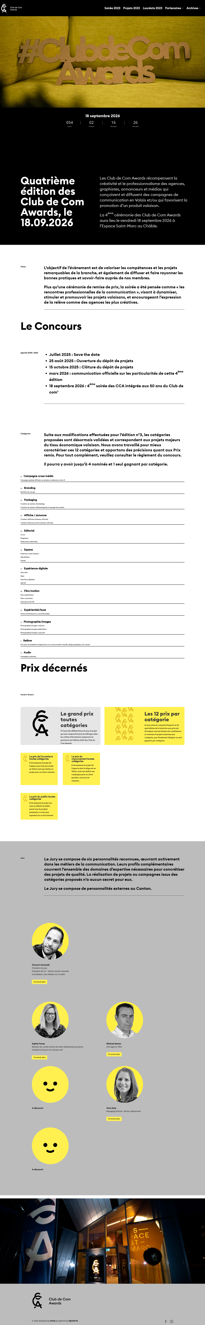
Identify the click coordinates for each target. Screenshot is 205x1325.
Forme (52, 1321)
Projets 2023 (131, 8)
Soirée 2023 (112, 8)
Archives (192, 8)
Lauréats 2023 (152, 8)
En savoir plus (39, 982)
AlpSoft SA (73, 1321)
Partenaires (173, 8)
